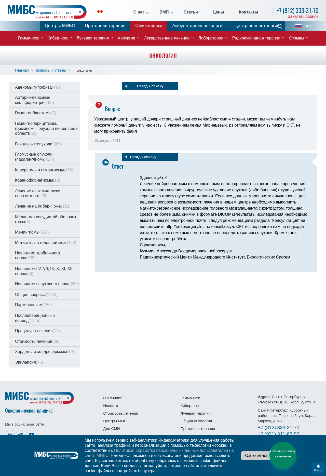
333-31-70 (278, 427)
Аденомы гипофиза (38, 87)
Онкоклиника (148, 25)
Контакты (248, 12)
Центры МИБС (60, 25)
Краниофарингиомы (37, 180)
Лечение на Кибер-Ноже (42, 206)
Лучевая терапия (93, 38)
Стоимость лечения (37, 341)
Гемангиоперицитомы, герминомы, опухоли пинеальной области (46, 128)
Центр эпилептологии (257, 25)
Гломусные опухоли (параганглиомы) (34, 156)
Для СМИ (111, 428)
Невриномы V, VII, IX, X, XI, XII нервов (43, 271)
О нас (138, 12)
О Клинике (112, 398)
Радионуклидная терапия (256, 38)
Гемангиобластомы (35, 113)
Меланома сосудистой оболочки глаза (45, 219)
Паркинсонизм (33, 305)
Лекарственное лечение (167, 38)
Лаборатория (210, 38)
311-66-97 (278, 433)
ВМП (164, 12)
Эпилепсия (29, 362)
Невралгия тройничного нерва (37, 255)
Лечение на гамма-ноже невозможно (37, 193)
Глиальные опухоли (38, 144)
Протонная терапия (105, 25)
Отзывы (296, 38)
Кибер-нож (58, 38)
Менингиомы (32, 232)
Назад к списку (150, 86)
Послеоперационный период (35, 318)
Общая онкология (196, 421)
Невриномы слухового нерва (47, 284)
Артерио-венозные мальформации (34, 100)
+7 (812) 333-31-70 (297, 11)
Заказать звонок (303, 16)
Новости (110, 405)
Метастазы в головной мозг (45, 242)
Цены (218, 12)
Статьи (191, 12)
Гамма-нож (28, 38)
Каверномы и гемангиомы (44, 170)
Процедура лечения (37, 331)
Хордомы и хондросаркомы (44, 351)
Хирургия (126, 38)
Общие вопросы (36, 294)
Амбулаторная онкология (198, 25)
